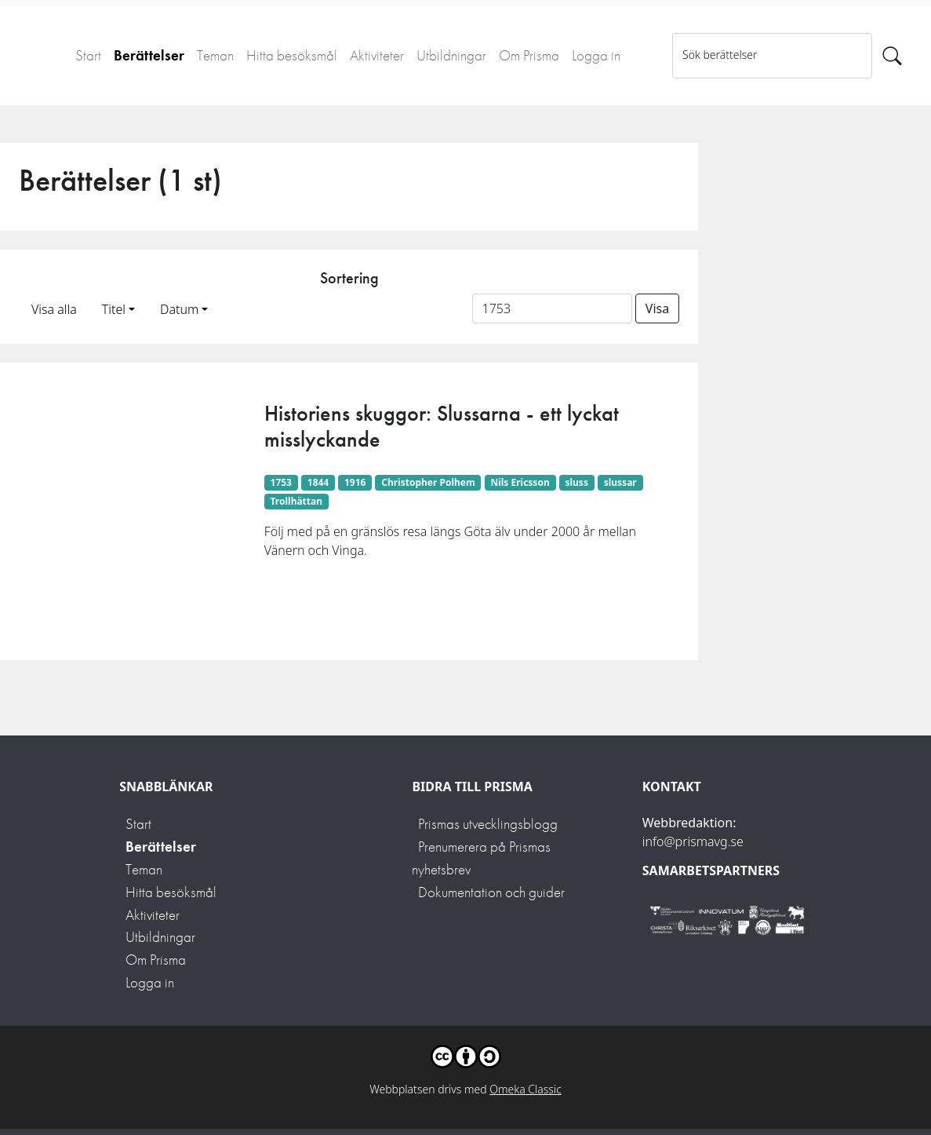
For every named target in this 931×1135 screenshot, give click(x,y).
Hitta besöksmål (291, 55)
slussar (620, 482)
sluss (576, 482)
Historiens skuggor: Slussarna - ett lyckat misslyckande (441, 427)
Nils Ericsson (519, 482)
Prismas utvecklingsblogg (488, 824)
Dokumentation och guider (491, 892)
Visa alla (54, 309)
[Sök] (892, 55)
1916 (354, 482)
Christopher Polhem (428, 482)
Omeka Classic (525, 1089)
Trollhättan (297, 501)
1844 (318, 482)
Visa (657, 308)
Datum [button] (179, 309)
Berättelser (149, 55)
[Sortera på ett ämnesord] (552, 308)
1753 (281, 482)
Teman (215, 55)
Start (88, 55)
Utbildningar (451, 55)
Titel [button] (113, 309)
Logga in (596, 55)
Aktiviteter (377, 55)
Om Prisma (529, 55)
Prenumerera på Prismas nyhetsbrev (481, 858)
